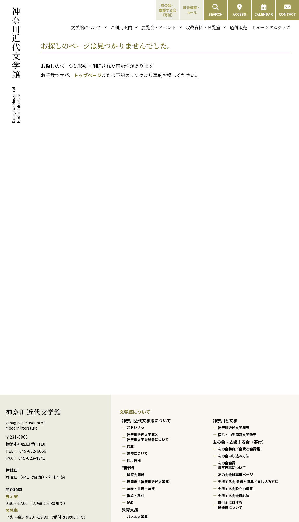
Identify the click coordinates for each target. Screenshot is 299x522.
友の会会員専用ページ (235, 474)
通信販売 (238, 27)
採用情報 (134, 460)
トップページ (88, 75)
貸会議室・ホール (191, 10)
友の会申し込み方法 (233, 455)
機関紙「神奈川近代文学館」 (149, 481)
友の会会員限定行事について (232, 465)
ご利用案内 (124, 27)
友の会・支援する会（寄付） (167, 10)
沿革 (130, 446)
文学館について (89, 27)
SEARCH (215, 10)
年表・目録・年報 (141, 488)
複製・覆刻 (135, 495)
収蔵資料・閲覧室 (206, 27)
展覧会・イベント (161, 27)
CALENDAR (263, 10)
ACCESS (239, 10)
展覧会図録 (135, 474)
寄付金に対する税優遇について (230, 505)
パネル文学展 (137, 516)
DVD (130, 502)
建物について (137, 453)
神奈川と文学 (225, 420)
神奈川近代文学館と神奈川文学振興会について (148, 437)
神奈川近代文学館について (146, 420)
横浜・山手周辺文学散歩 (237, 434)
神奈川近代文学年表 (233, 427)
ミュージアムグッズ (270, 27)
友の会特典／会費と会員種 (239, 448)
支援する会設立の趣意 (235, 488)
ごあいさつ (135, 427)
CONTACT (287, 10)
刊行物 (128, 467)
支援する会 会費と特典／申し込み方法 (248, 481)
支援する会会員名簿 (233, 495)
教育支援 (130, 509)
